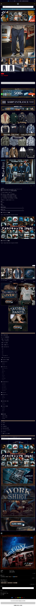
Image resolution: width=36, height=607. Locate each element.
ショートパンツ (4, 386)
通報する (34, 265)
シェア (34, 185)
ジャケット (3, 364)
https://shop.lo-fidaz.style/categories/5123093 (9, 242)
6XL (2, 351)
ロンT (3, 372)
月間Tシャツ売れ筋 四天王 (5, 340)
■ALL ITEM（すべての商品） (5, 359)
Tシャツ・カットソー (5, 368)
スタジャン (3, 363)
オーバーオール (4, 387)
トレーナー (3, 375)
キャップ (3, 402)
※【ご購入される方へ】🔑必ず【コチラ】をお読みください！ (18, 9)
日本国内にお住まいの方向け (18, 85)
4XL (2, 348)
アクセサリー (4, 404)
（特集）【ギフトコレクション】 (5, 357)
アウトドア (3, 407)
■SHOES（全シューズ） (4, 394)
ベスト (3, 369)
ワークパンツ (4, 383)
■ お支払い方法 (3, 209)
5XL (2, 349)
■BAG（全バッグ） (3, 392)
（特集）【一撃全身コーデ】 (5, 344)
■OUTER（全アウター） (4, 361)
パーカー (3, 376)
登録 (33, 438)
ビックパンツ (4, 390)
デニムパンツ (4, 384)
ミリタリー (3, 409)
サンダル (3, 396)
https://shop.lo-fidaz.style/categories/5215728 (9, 214)
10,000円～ (3, 418)
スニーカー (3, 397)
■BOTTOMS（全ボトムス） (5, 381)
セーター (3, 379)
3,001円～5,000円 (4, 415)
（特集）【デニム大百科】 (4, 342)
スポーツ (3, 410)
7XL (2, 352)
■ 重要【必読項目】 (3, 207)
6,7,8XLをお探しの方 (5, 355)
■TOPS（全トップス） (4, 366)
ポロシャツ (3, 371)
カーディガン (4, 378)
